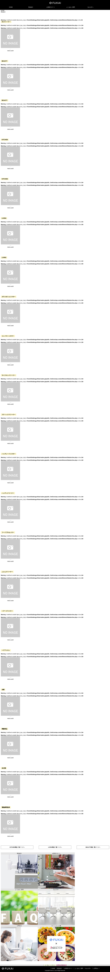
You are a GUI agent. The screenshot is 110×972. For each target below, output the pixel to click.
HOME (11, 7)
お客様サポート (50, 7)
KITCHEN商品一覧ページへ (17, 847)
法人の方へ (91, 7)
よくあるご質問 (70, 7)
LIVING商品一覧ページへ (55, 847)
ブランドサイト (61, 965)
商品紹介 (30, 7)
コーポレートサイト (50, 965)
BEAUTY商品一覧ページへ (93, 847)
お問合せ (95, 968)
